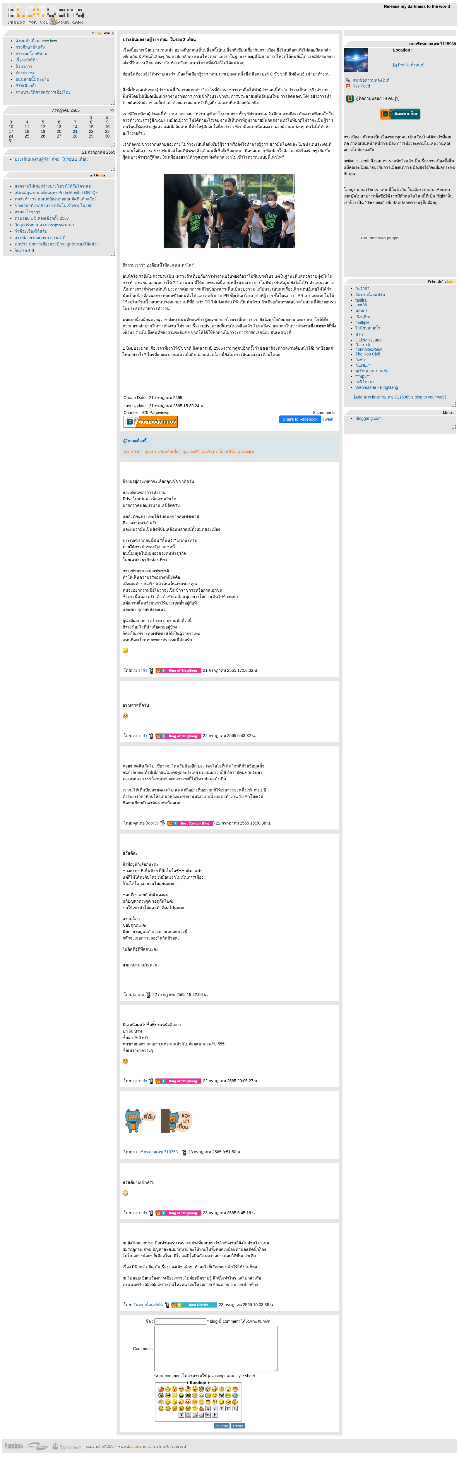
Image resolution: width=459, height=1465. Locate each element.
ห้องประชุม (25, 73)
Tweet (328, 419)
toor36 (156, 823)
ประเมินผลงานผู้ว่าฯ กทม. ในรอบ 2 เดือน (51, 159)
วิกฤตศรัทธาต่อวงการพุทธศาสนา (44, 224)
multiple (362, 322)
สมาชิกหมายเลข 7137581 (160, 1152)
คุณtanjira (246, 451)
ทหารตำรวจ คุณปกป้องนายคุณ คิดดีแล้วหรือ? (56, 199)
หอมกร (361, 310)
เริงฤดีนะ (363, 317)
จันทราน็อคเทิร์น (151, 1304)
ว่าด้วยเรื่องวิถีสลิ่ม (31, 231)
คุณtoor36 (190, 451)
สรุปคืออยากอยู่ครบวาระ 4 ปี (40, 237)
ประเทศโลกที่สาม (31, 53)
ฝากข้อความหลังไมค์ (367, 80)
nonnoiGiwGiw (368, 349)
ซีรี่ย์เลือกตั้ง (26, 85)
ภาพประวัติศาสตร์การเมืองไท (43, 92)
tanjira (142, 994)
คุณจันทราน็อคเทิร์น (219, 451)
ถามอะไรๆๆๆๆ (27, 211)
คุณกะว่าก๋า (132, 451)
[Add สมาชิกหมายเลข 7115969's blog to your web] (400, 397)
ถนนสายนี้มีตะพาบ (32, 79)
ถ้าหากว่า (24, 66)
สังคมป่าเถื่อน (28, 40)
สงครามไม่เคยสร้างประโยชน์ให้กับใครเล (53, 186)
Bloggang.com (368, 418)
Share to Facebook (300, 419)
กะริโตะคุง (364, 381)
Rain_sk (362, 344)
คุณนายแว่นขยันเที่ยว (162, 451)
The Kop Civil (367, 354)
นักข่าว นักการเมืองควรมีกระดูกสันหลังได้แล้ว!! (57, 244)
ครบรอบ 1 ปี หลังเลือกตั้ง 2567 (42, 218)
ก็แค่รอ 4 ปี (24, 250)
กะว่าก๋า (143, 670)
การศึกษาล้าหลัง (30, 47)
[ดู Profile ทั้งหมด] (408, 65)
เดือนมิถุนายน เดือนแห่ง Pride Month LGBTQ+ (56, 192)
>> (112, 110)
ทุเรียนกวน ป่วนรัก (371, 370)
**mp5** (362, 376)
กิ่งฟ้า (360, 359)
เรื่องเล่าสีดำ (27, 60)
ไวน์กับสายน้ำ (367, 328)
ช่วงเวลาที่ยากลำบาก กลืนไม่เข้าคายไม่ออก (53, 205)
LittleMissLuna (368, 340)
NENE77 (363, 365)
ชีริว (359, 334)
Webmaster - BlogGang (376, 387)
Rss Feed (358, 86)
